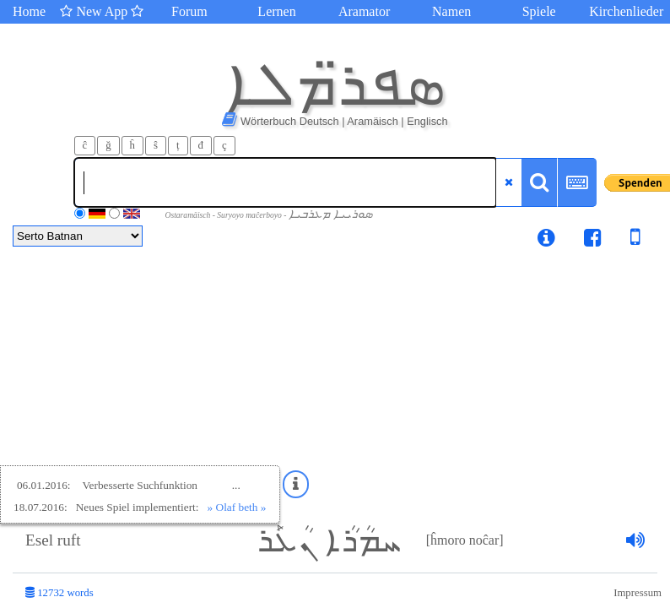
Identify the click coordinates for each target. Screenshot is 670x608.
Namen (451, 11)
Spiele (539, 11)
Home (29, 11)
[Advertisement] (335, 381)
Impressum (637, 593)
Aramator (364, 11)
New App (101, 11)
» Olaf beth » (237, 507)
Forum (189, 11)
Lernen (276, 11)
